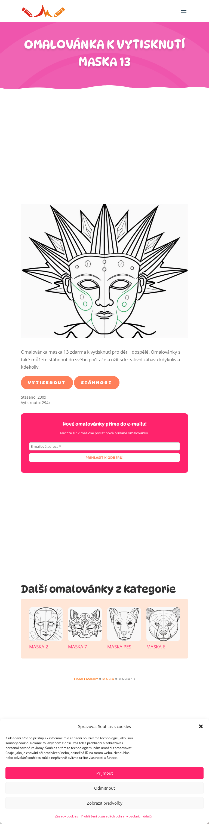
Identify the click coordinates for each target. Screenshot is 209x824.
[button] (201, 726)
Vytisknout (47, 382)
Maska (108, 678)
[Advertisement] (104, 150)
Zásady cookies (66, 816)
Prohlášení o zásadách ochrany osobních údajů (116, 816)
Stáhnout (96, 382)
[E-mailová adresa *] (104, 446)
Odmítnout (104, 788)
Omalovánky (86, 678)
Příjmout (104, 773)
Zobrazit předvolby (104, 803)
